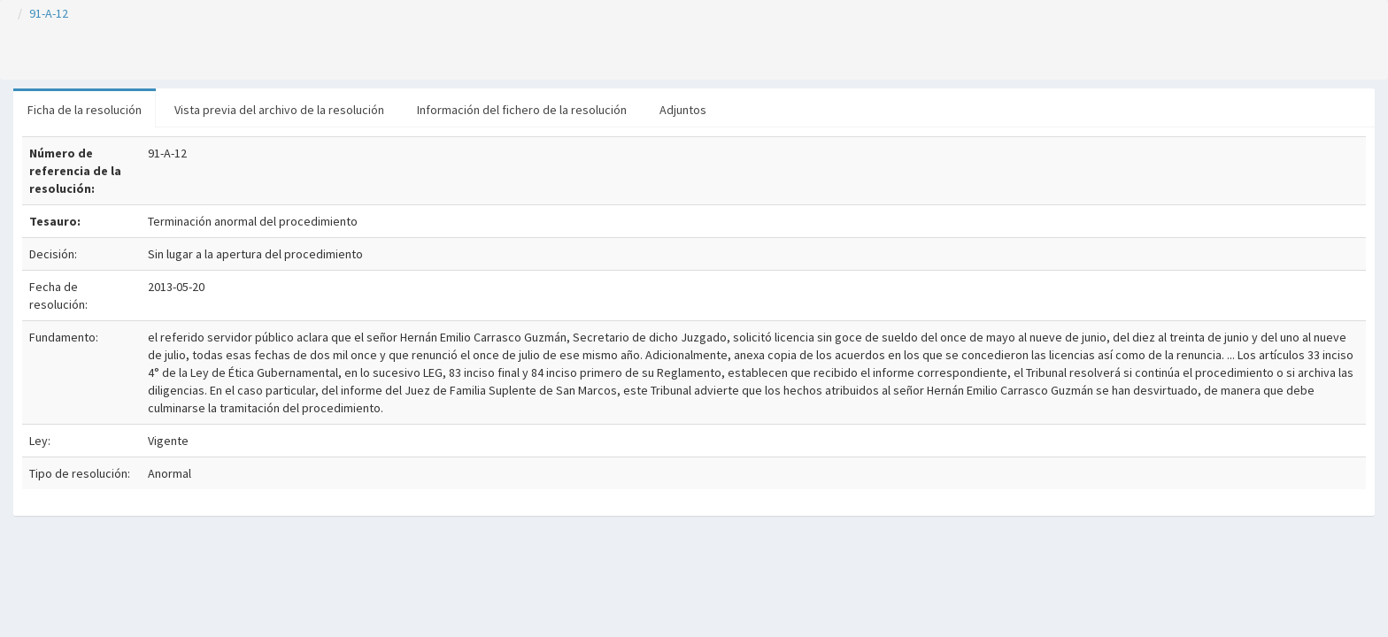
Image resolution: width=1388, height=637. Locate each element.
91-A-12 (48, 13)
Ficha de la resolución (84, 110)
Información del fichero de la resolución (522, 110)
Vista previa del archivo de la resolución (279, 110)
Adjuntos (682, 110)
